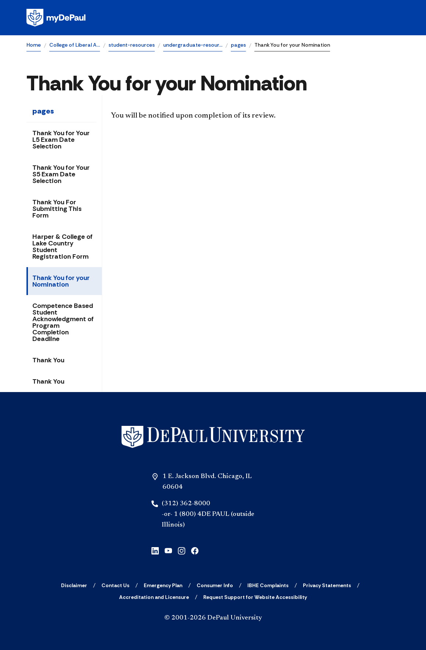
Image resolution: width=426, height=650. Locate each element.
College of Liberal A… (74, 45)
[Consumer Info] (215, 585)
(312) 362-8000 (186, 503)
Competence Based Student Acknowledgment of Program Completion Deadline (63, 322)
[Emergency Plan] (163, 585)
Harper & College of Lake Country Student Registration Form (62, 246)
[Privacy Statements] (327, 585)
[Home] (213, 437)
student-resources (131, 45)
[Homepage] (213, 17)
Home (33, 45)
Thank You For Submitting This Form (57, 209)
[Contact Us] (115, 585)
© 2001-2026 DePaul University (213, 618)
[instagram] (181, 550)
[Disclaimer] (74, 585)
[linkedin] (155, 550)
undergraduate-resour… (192, 45)
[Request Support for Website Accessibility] (255, 597)
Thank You (48, 360)
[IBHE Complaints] (268, 585)
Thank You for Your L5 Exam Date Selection (61, 140)
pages (238, 45)
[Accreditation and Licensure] (154, 597)
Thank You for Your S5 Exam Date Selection (61, 174)
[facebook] (194, 550)
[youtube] (168, 550)
